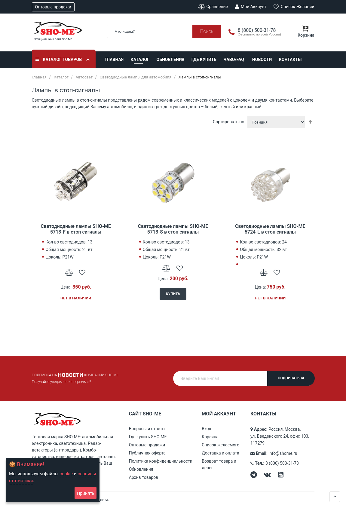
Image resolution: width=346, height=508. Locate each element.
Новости (262, 59)
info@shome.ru (282, 453)
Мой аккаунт (250, 6)
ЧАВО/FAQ (234, 59)
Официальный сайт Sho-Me (53, 39)
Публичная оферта (147, 453)
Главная (114, 59)
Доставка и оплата (220, 453)
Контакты (290, 59)
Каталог (140, 59)
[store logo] (65, 28)
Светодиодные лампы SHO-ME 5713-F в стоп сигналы (76, 229)
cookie (66, 473)
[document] (52, 480)
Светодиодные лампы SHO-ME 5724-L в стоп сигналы (270, 229)
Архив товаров (143, 477)
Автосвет (84, 77)
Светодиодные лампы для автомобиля (135, 77)
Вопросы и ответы (147, 428)
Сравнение (213, 7)
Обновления (171, 59)
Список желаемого (220, 444)
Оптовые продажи (53, 7)
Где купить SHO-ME (148, 436)
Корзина (210, 436)
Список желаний (294, 6)
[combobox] (164, 31)
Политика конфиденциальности (160, 461)
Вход (206, 428)
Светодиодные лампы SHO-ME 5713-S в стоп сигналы (173, 229)
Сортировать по (228, 121)
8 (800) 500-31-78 (282, 463)
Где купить (203, 59)
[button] (69, 272)
